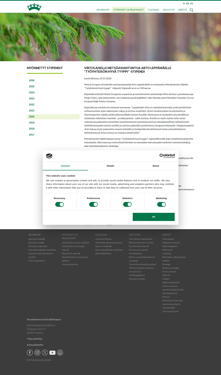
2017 (32, 134)
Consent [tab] (65, 166)
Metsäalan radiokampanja (174, 257)
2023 (32, 98)
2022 (32, 104)
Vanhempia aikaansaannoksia (108, 242)
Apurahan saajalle (36, 242)
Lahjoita (169, 9)
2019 (32, 122)
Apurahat (103, 9)
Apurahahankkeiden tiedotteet (42, 249)
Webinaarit (167, 249)
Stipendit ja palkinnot (128, 9)
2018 (32, 128)
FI (184, 3)
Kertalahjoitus (135, 253)
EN (187, 3)
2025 (32, 86)
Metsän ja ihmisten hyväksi (141, 242)
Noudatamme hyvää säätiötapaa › (44, 319)
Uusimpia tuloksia (103, 239)
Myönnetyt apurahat (37, 246)
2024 (32, 92)
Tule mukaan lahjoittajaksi (140, 239)
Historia (166, 297)
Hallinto (165, 260)
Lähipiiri (165, 278)
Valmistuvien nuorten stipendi (75, 242)
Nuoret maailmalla (103, 246)
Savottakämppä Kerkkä (172, 289)
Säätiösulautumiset (171, 282)
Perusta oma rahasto (138, 249)
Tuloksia (153, 9)
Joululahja (133, 260)
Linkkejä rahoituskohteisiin (40, 253)
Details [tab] (110, 166)
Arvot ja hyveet (169, 271)
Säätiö (182, 9)
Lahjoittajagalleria (137, 275)
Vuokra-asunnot (169, 286)
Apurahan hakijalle (36, 239)
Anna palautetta (35, 344)
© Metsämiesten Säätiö (39, 359)
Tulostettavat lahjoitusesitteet (142, 264)
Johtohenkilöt (168, 307)
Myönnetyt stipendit (71, 253)
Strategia (166, 264)
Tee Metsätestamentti (139, 246)
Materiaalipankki (169, 246)
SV (191, 3)
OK (154, 217)
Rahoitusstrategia (170, 268)
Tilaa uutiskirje (34, 338)
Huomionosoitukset (171, 304)
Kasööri (32, 257)
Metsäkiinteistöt (169, 293)
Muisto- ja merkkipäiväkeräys (142, 257)
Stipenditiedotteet (103, 253)
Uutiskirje (166, 253)
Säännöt (166, 275)
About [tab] (156, 166)
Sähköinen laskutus (171, 242)
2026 (32, 80)
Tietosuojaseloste (36, 260)
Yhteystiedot (168, 239)
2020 (32, 116)
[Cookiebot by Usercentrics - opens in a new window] (162, 156)
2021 (32, 110)
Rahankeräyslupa (137, 278)
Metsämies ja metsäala (172, 300)
